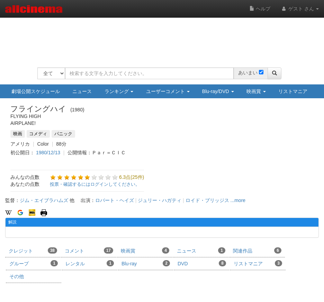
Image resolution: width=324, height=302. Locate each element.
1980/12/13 (48, 152)
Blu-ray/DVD (218, 91)
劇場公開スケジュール (35, 91)
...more (238, 200)
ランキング (119, 91)
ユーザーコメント (168, 91)
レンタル (89, 263)
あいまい (248, 72)
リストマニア (292, 91)
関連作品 (257, 250)
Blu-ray (146, 263)
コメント (89, 250)
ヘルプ (260, 8)
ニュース (82, 91)
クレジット (33, 250)
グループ (33, 263)
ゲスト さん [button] (300, 8)
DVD (202, 263)
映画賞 (256, 91)
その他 (16, 276)
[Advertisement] (163, 38)
